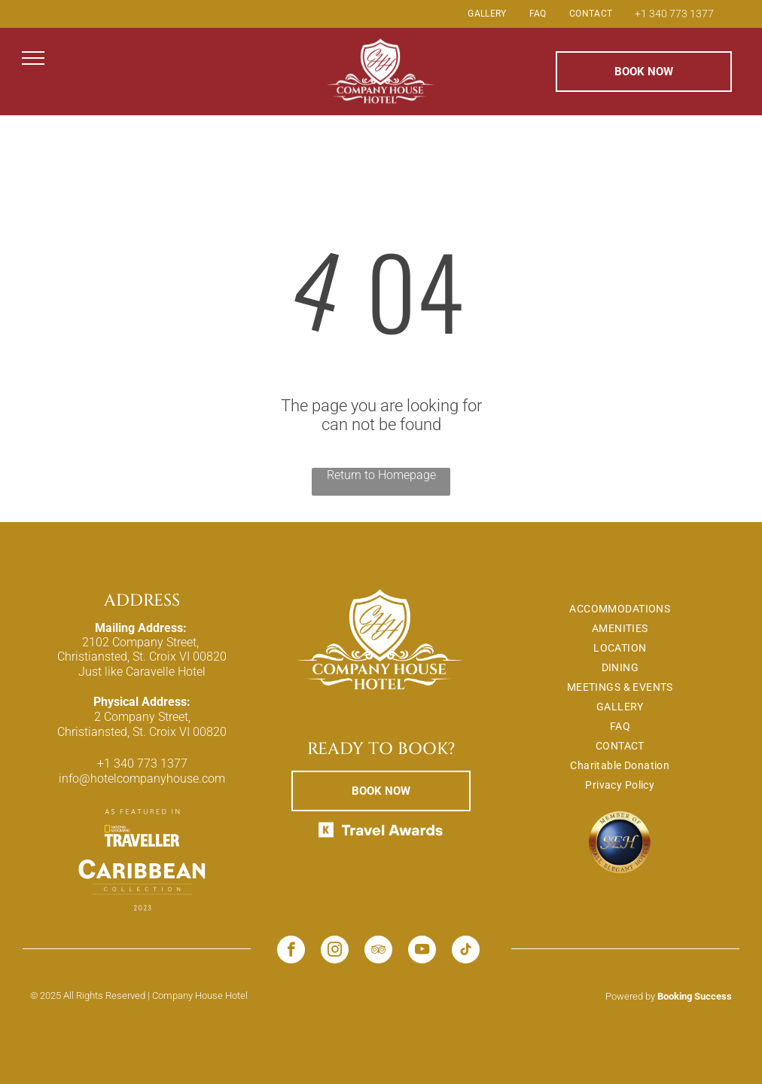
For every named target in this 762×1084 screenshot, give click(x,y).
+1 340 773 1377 (674, 14)
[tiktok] (466, 951)
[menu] (33, 58)
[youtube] (422, 951)
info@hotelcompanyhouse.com (142, 778)
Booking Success (694, 996)
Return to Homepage (381, 475)
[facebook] (291, 951)
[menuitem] (487, 14)
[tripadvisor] (378, 951)
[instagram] (335, 951)
